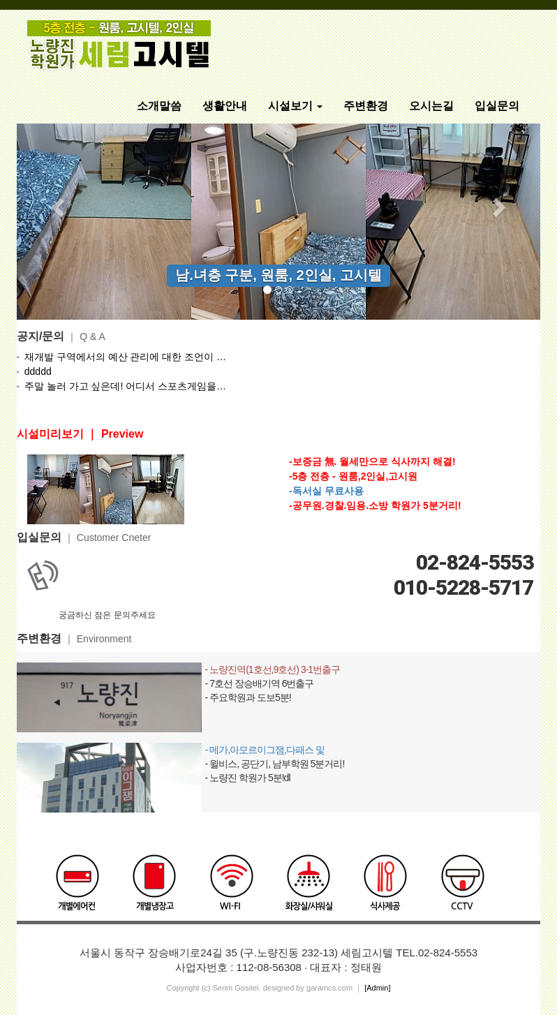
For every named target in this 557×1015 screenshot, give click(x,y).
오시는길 (431, 106)
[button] (56, 203)
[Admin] (377, 988)
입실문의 (497, 106)
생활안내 (224, 106)
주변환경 (365, 106)
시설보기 (295, 106)
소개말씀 (159, 106)
